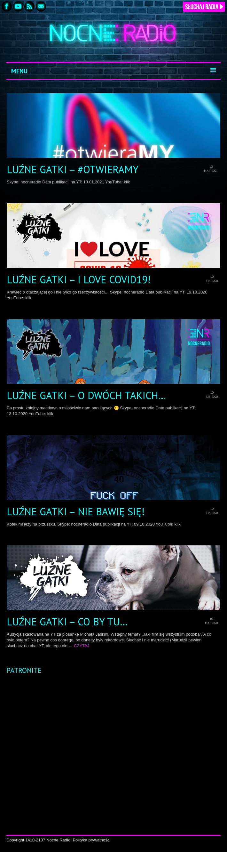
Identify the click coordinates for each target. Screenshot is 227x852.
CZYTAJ (81, 645)
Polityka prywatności (91, 840)
